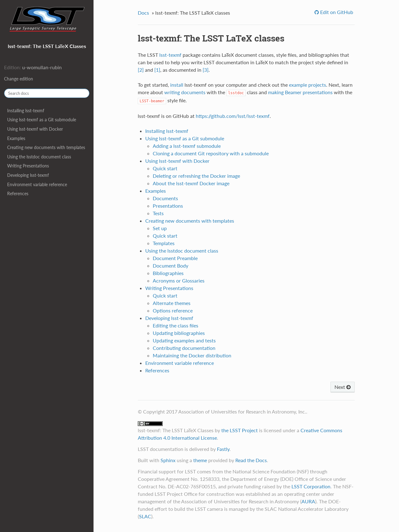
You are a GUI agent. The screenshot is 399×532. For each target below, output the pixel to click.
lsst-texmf (170, 55)
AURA (308, 501)
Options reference (173, 310)
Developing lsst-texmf (28, 175)
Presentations (168, 206)
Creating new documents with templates (46, 147)
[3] (206, 70)
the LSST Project (239, 430)
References (17, 193)
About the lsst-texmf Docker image (191, 183)
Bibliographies (168, 273)
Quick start (165, 168)
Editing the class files (175, 325)
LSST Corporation (310, 486)
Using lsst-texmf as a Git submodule (41, 119)
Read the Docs (251, 460)
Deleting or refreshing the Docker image (196, 176)
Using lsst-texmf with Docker (35, 129)
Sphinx (168, 460)
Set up (160, 228)
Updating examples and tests (184, 340)
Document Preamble (175, 258)
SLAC (145, 516)
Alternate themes (171, 303)
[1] (157, 70)
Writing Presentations (28, 165)
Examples (16, 138)
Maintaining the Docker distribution (192, 355)
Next (342, 387)
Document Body (170, 265)
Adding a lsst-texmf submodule (187, 146)
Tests (158, 213)
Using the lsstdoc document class (39, 156)
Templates (164, 243)
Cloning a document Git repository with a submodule (211, 153)
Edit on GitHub (336, 12)
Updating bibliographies (179, 333)
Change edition (18, 78)
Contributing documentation (184, 348)
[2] (141, 70)
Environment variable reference (37, 184)
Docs (143, 13)
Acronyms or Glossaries (178, 280)
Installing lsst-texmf (25, 110)
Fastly (223, 449)
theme (200, 460)
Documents (165, 198)
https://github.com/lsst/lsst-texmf (233, 116)
